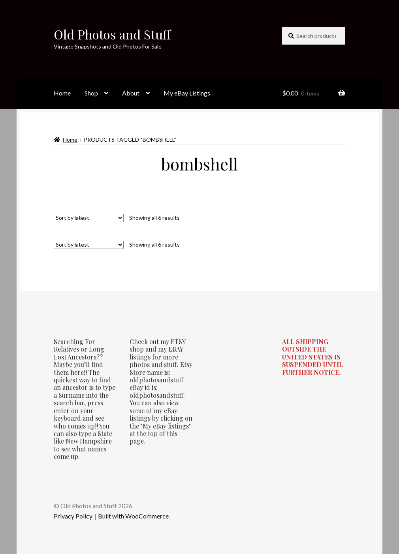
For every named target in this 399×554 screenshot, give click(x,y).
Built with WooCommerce (133, 516)
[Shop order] (89, 218)
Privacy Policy (73, 516)
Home (62, 93)
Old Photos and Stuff (112, 34)
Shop (91, 93)
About (130, 93)
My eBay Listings (187, 93)
